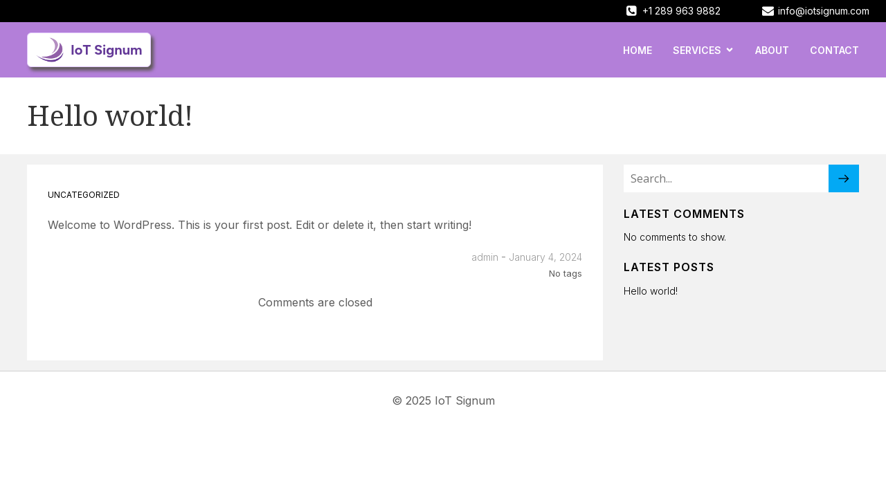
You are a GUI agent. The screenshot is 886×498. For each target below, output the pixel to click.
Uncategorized (84, 195)
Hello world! (651, 291)
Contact (834, 50)
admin (484, 257)
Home (637, 50)
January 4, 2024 (545, 257)
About (772, 50)
